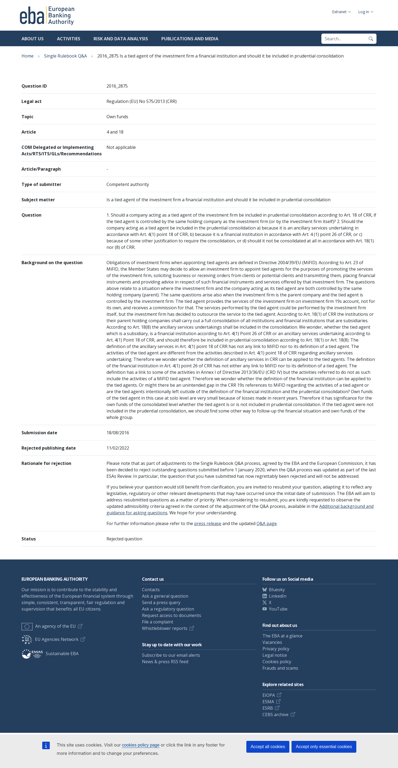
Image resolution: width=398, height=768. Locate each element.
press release (207, 523)
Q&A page (267, 523)
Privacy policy (275, 649)
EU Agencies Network (50, 639)
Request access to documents (171, 615)
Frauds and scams (280, 668)
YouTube (278, 609)
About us (33, 39)
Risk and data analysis (121, 39)
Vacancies (272, 642)
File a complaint (157, 622)
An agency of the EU (49, 626)
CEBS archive (275, 714)
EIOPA (268, 695)
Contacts (151, 590)
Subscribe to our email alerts (171, 655)
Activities (68, 39)
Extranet (339, 11)
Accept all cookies (268, 746)
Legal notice (274, 655)
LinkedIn (277, 596)
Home (28, 56)
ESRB (267, 708)
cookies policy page (140, 745)
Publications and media (189, 39)
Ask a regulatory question (168, 609)
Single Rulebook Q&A (65, 56)
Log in (363, 11)
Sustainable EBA (50, 653)
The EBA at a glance (282, 636)
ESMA (268, 702)
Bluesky (277, 590)
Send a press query (161, 602)
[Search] (370, 39)
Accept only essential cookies (324, 746)
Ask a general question (165, 596)
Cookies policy (276, 662)
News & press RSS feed (165, 662)
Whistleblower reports (164, 628)
